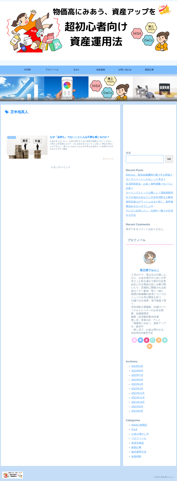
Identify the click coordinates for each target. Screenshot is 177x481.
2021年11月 (138, 397)
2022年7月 (137, 375)
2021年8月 (137, 411)
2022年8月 (137, 370)
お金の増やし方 (140, 434)
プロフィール (138, 438)
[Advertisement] (60, 123)
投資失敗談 (137, 443)
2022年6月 (137, 379)
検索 (128, 152)
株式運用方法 (138, 451)
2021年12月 (138, 393)
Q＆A (134, 429)
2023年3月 (137, 366)
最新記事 (136, 447)
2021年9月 (137, 406)
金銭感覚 (136, 456)
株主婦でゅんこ (149, 270)
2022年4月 (137, 384)
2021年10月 (138, 402)
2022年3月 (137, 388)
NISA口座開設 (139, 425)
